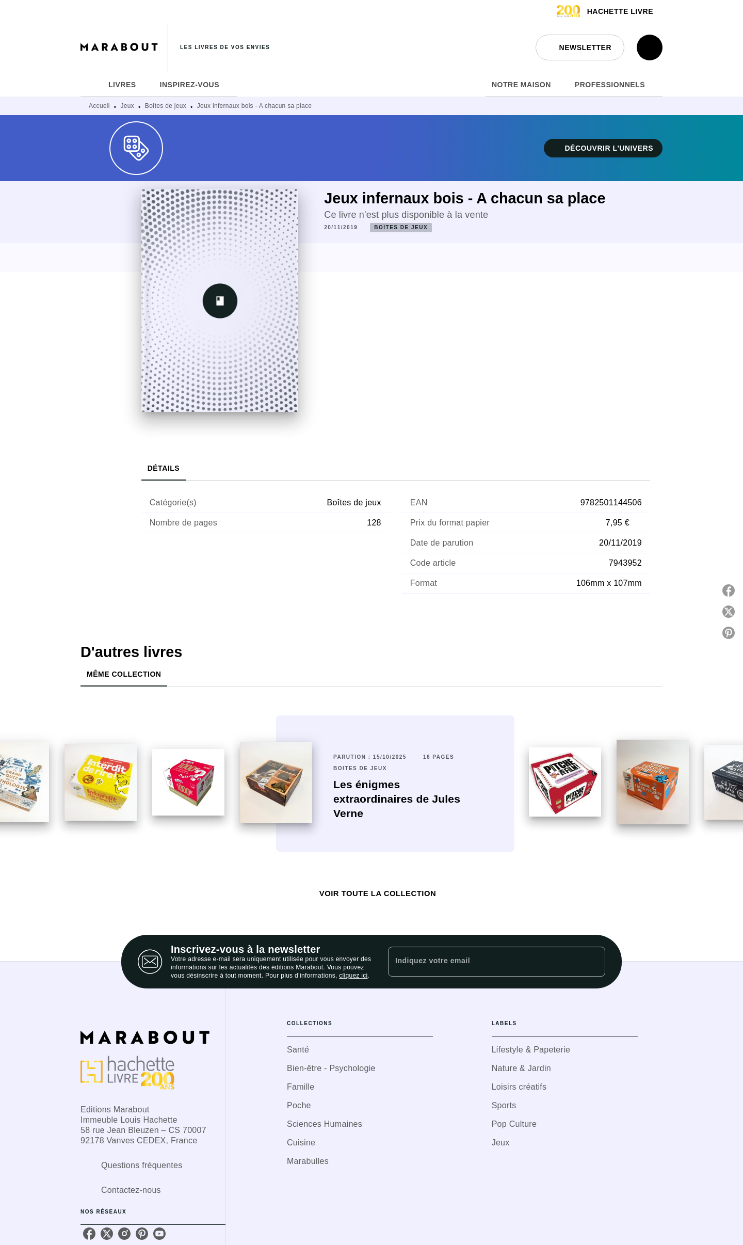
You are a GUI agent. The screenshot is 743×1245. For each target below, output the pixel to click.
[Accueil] (123, 47)
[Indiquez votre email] (483, 962)
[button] (580, 47)
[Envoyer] (592, 961)
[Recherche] (650, 47)
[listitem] (89, 1233)
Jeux (128, 105)
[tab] (91, 84)
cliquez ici (353, 975)
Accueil (99, 105)
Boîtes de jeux (165, 105)
